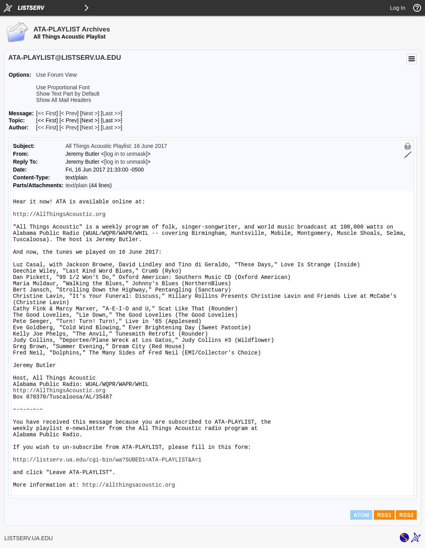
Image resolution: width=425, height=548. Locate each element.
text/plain (76, 185)
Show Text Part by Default (68, 93)
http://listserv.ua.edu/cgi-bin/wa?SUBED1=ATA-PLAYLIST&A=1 (107, 460)
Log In (397, 8)
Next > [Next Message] (89, 113)
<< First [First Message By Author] (47, 127)
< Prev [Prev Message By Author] (69, 127)
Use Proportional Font (63, 87)
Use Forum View (56, 75)
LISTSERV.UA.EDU (28, 538)
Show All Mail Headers (63, 100)
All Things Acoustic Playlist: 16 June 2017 (116, 146)
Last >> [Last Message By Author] (111, 127)
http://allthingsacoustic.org (128, 485)
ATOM (361, 515)
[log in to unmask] (126, 154)
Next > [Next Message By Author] (89, 127)
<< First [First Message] (47, 113)
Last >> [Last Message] (111, 113)
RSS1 (384, 515)
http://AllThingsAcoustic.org (59, 214)
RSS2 (406, 515)
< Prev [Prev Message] (69, 113)
